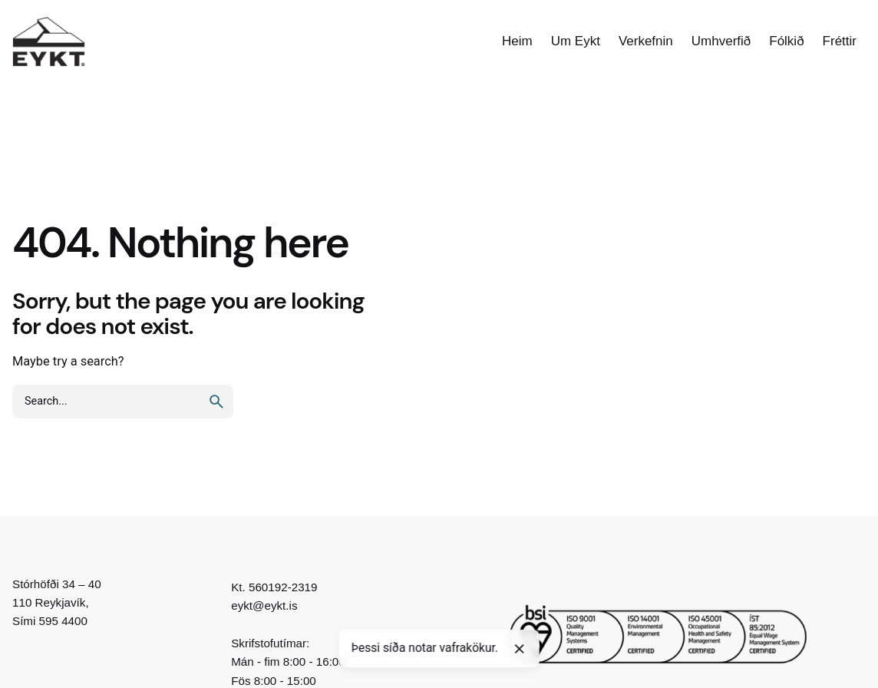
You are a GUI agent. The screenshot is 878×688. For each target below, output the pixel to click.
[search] (216, 401)
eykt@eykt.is (264, 605)
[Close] (519, 648)
